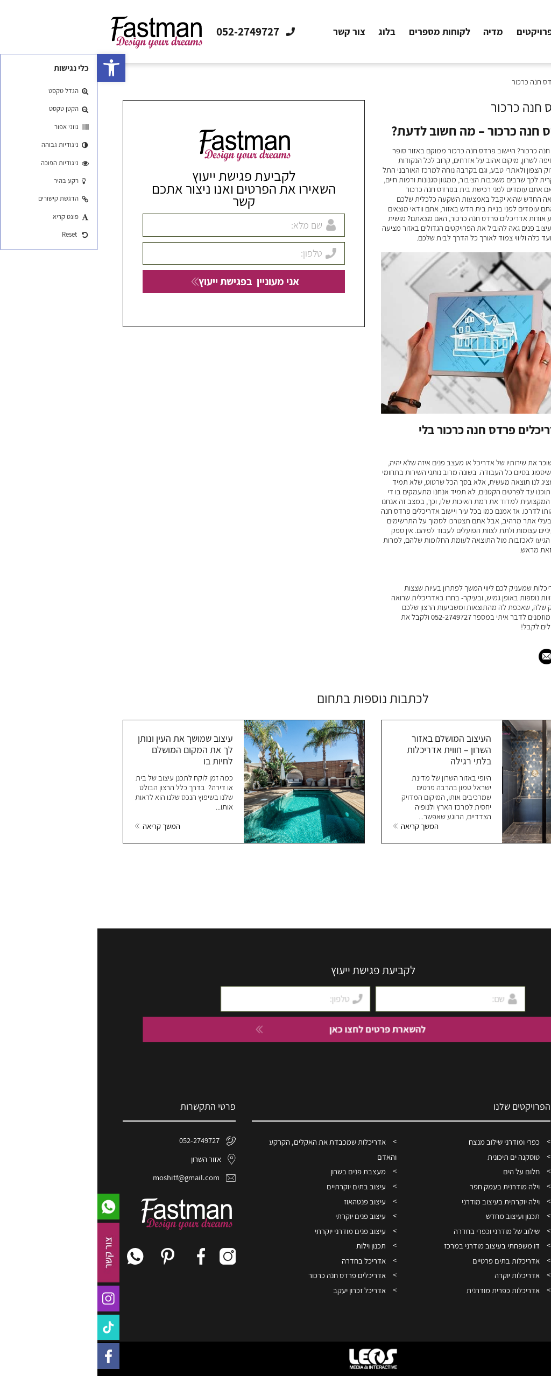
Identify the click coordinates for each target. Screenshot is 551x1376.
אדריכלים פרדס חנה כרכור (249, 1275)
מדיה (396, 31)
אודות (479, 31)
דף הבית (520, 31)
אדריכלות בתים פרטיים (408, 1261)
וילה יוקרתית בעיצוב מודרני (403, 1201)
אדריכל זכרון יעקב (262, 1290)
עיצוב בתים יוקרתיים (258, 1186)
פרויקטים (437, 31)
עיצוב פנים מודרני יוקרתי (252, 1231)
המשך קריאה (322, 826)
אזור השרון (116, 1159)
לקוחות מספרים (342, 31)
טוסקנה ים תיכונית (416, 1157)
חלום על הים (424, 1171)
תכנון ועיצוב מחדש (415, 1216)
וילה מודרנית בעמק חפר (407, 1186)
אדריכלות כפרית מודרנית (405, 1290)
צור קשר (252, 31)
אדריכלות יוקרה (419, 1275)
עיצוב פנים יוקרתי (263, 1216)
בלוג (289, 31)
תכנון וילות (273, 1245)
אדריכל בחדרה (266, 1261)
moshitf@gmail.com (96, 1177)
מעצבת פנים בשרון (260, 1171)
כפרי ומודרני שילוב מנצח (406, 1142)
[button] (14, 68)
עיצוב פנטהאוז (267, 1201)
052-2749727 (354, 617)
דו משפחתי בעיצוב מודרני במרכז (394, 1245)
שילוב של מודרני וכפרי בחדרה (399, 1231)
